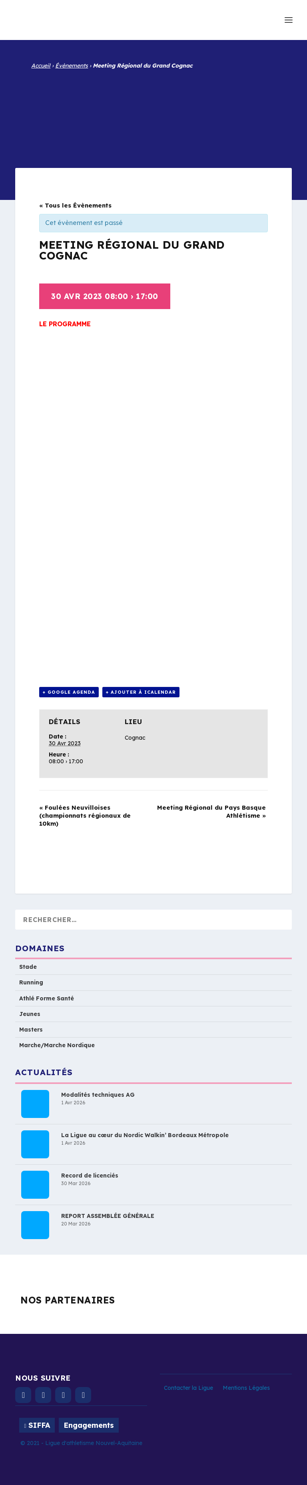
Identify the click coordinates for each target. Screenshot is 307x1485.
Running (31, 982)
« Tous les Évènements (75, 205)
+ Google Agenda (69, 692)
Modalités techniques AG (98, 1094)
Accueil (40, 65)
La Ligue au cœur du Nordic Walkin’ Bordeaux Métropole (145, 1135)
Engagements (89, 1425)
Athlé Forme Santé (46, 998)
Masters (31, 1029)
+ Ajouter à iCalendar (141, 692)
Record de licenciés (89, 1175)
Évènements (71, 65)
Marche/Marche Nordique (57, 1045)
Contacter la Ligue (188, 1387)
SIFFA (39, 1425)
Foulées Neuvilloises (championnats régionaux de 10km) (85, 815)
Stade (28, 966)
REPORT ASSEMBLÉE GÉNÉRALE (107, 1216)
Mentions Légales (246, 1387)
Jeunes (29, 1014)
